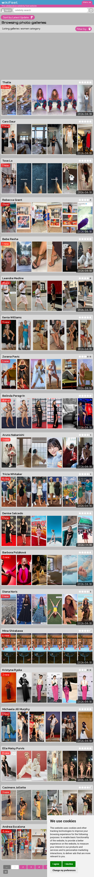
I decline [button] (69, 864)
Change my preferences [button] (64, 870)
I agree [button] (56, 864)
